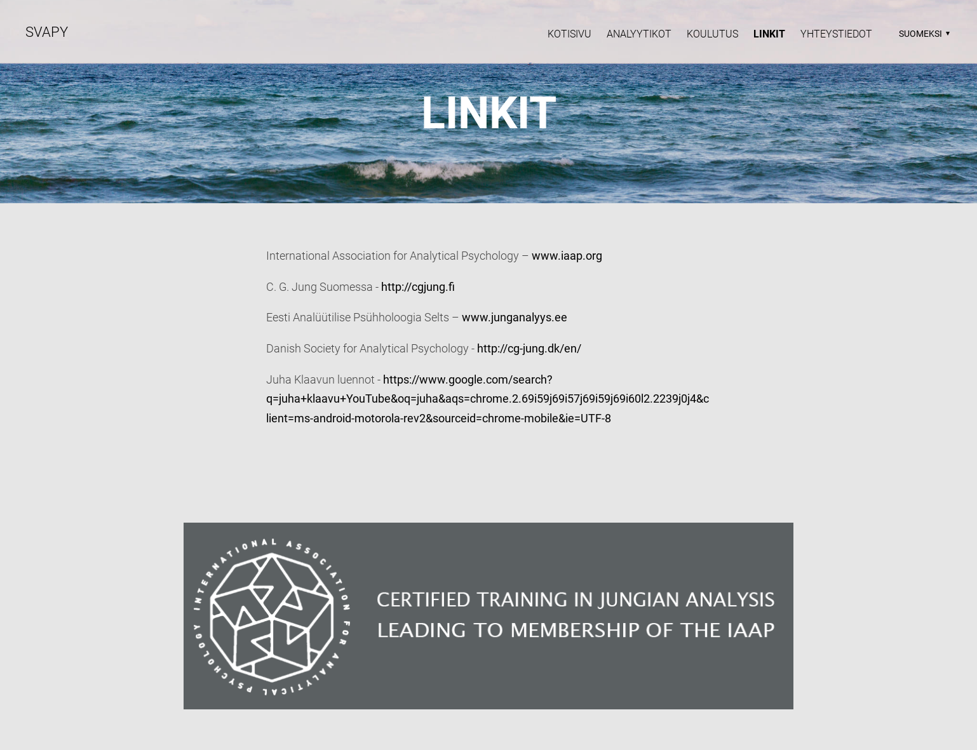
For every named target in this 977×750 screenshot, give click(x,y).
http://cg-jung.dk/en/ (529, 348)
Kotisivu (569, 34)
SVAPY (46, 32)
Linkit (769, 34)
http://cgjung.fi (418, 286)
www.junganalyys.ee (514, 317)
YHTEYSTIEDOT (836, 34)
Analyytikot (639, 34)
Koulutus (712, 34)
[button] (923, 33)
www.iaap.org (567, 255)
